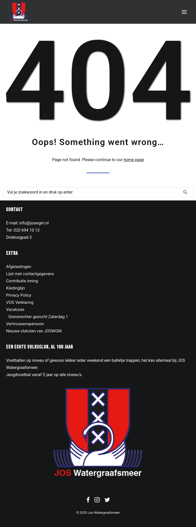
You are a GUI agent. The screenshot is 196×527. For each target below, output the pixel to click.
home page (134, 159)
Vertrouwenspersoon (25, 323)
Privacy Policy (18, 295)
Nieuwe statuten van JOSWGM (34, 331)
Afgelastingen (18, 266)
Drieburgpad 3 (19, 237)
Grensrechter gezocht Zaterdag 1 (38, 316)
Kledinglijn (15, 288)
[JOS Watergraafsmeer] (18, 11)
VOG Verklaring (20, 302)
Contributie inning (22, 281)
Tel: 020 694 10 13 (23, 230)
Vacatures (15, 309)
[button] (184, 12)
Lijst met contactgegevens (30, 273)
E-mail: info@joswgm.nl (27, 223)
